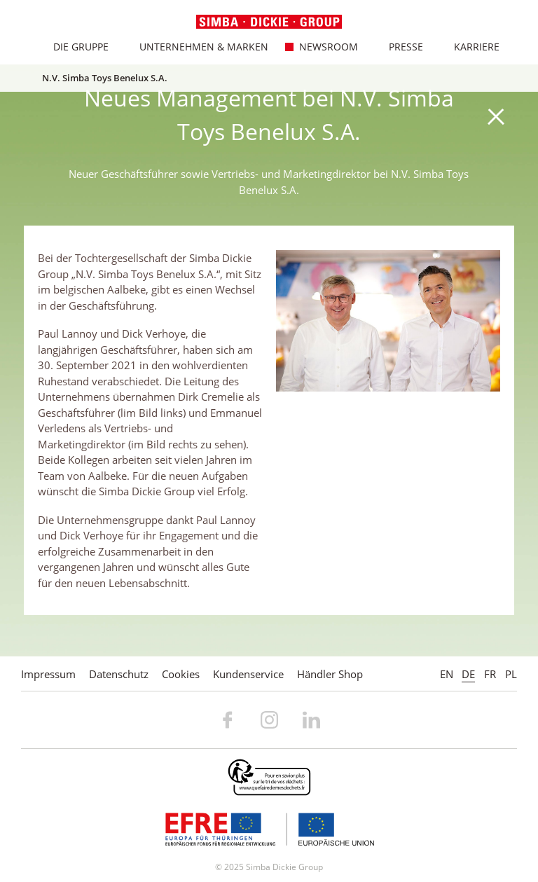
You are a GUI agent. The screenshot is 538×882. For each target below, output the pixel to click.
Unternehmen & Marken (196, 46)
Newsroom (320, 46)
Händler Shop (330, 674)
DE (468, 674)
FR (490, 674)
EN (446, 674)
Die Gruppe (73, 46)
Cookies (181, 674)
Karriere (469, 46)
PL (511, 674)
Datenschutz (119, 674)
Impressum (48, 674)
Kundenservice (248, 674)
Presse (397, 46)
